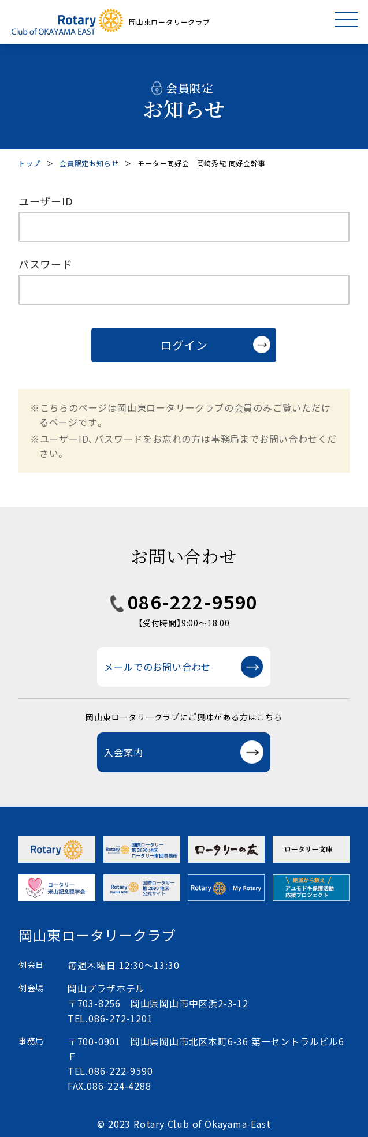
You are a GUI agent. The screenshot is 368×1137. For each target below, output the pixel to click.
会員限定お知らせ (89, 163)
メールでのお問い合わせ (157, 667)
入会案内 (123, 752)
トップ (29, 163)
